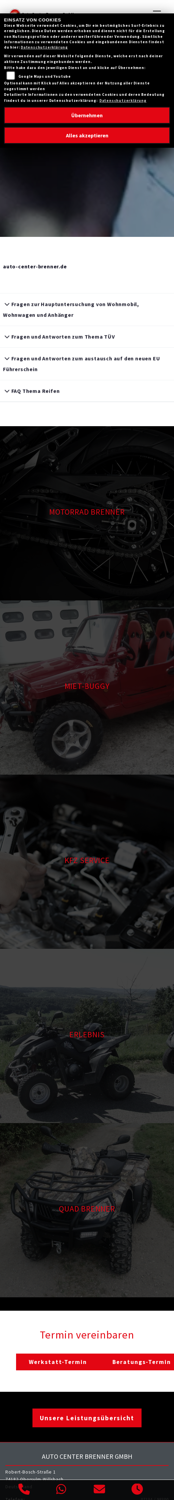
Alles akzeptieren (87, 135)
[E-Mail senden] (99, 1490)
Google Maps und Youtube (44, 76)
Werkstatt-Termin (58, 1362)
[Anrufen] (24, 1490)
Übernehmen (87, 115)
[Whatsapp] (61, 1490)
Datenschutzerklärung (44, 47)
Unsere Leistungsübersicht (87, 1418)
